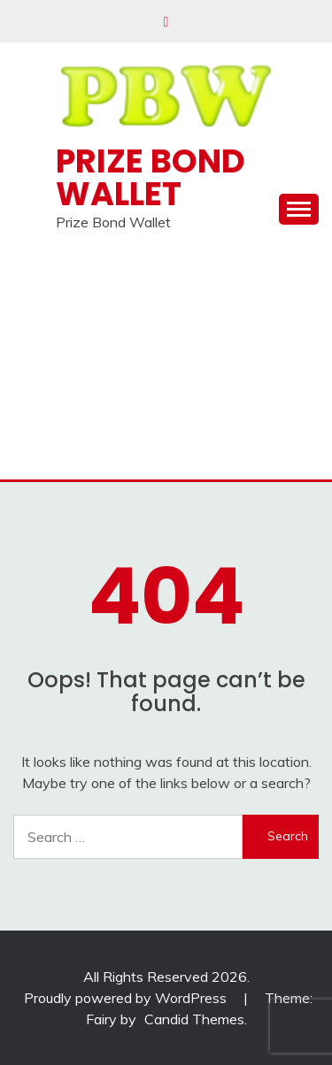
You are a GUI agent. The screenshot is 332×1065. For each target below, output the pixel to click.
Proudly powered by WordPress (127, 998)
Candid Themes (194, 1019)
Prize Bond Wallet (150, 177)
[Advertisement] (166, 363)
